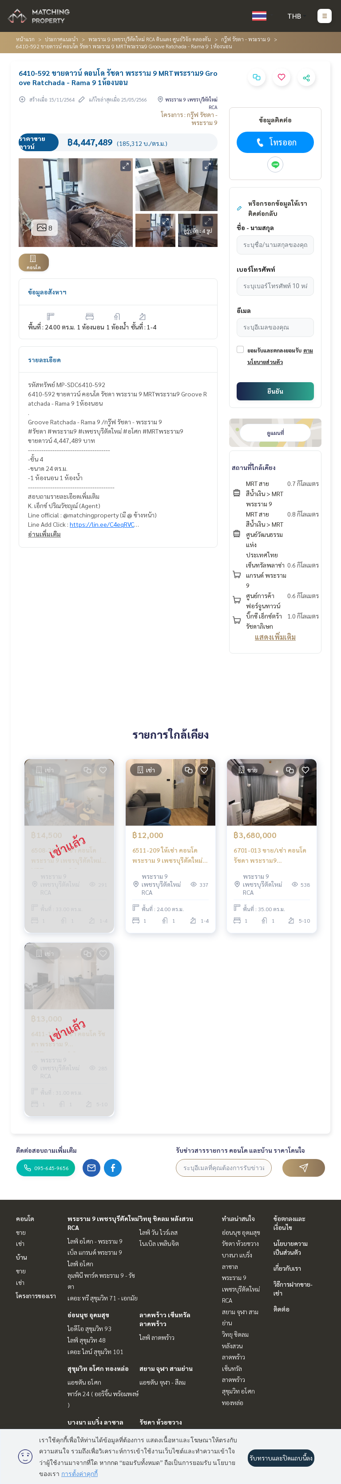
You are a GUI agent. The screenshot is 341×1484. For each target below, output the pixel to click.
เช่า (20, 1243)
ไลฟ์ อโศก (80, 1264)
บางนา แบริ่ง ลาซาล (95, 1422)
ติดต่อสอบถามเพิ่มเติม (46, 1150)
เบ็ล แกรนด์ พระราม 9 (94, 1252)
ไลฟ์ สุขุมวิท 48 (86, 1340)
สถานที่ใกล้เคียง (254, 467)
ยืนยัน (275, 391)
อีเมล (244, 310)
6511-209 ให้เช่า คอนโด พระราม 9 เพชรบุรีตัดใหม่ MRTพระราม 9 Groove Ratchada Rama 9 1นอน (167, 855)
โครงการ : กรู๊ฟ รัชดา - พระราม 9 (189, 118)
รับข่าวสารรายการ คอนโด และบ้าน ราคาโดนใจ (240, 1150)
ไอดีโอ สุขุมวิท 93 (89, 1328)
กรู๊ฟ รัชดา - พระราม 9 (245, 39)
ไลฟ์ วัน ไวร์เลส (158, 1232)
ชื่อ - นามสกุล (255, 227)
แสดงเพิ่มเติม (275, 637)
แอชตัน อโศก (84, 1382)
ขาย (21, 1232)
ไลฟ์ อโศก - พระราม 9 (95, 1241)
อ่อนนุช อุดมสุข (88, 1315)
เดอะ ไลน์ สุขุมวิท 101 (95, 1351)
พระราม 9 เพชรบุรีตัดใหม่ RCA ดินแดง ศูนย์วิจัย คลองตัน (149, 39)
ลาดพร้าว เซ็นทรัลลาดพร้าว (233, 1368)
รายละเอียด (44, 360)
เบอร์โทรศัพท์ (256, 269)
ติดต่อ (281, 1309)
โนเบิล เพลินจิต (159, 1243)
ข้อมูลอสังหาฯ (47, 292)
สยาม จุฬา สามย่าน (166, 1368)
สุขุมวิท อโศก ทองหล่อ (98, 1368)
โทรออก (275, 142)
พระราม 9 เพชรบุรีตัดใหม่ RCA (241, 1288)
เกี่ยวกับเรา (287, 1268)
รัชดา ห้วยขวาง (160, 1422)
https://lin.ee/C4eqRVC (102, 524)
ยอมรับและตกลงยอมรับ (274, 350)
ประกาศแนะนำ (61, 39)
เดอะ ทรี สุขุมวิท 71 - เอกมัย (102, 1298)
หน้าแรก (25, 39)
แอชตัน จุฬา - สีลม (162, 1382)
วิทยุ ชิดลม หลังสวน (166, 1218)
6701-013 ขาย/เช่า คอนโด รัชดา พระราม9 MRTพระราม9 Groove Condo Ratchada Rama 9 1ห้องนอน (270, 855)
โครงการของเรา (36, 1296)
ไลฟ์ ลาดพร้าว (156, 1337)
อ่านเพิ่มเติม (44, 534)
